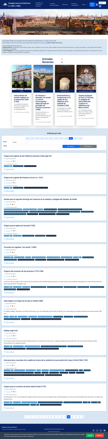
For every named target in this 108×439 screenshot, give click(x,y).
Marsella (43, 91)
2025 (32, 138)
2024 (37, 138)
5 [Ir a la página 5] (39, 417)
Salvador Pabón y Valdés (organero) (38, 286)
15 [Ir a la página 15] (72, 417)
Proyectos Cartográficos (75, 4)
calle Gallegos (45, 372)
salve (5, 316)
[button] (8, 22)
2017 (71, 138)
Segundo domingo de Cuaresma (30, 209)
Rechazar (99, 435)
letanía (75, 257)
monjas (32, 404)
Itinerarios (65, 4)
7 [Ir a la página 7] (45, 417)
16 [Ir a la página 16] (75, 417)
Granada (8, 161)
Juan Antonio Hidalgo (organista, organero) (72, 402)
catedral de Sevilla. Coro (32, 214)
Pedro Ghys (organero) (18, 166)
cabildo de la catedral (87, 257)
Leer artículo (9, 169)
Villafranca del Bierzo (86, 91)
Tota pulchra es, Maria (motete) (38, 257)
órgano (5, 166)
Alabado (38, 370)
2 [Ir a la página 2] (31, 417)
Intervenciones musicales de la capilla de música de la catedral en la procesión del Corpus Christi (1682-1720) (46, 360)
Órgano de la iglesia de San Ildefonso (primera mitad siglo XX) (28, 156)
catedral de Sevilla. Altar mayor (72, 259)
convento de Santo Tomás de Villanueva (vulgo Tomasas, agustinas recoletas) (42, 348)
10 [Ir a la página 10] (54, 417)
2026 (27, 138)
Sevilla (8, 204)
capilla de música (57, 316)
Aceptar (90, 435)
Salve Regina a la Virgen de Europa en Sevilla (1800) (23, 301)
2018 (66, 138)
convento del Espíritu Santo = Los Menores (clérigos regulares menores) (46, 319)
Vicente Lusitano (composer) (87, 211)
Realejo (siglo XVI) (11, 330)
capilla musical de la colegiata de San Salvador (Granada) (69, 209)
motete (39, 209)
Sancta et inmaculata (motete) (53, 257)
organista (94, 402)
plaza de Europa (25, 319)
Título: (5, 146)
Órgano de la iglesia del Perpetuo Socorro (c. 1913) (23, 177)
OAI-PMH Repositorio (54, 431)
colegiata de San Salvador (62, 214)
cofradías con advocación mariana (45, 316)
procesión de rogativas (19, 257)
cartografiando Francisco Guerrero (57, 370)
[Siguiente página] (82, 416)
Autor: (5, 142)
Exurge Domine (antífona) (66, 257)
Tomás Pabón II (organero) (28, 235)
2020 (56, 138)
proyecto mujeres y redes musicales (32, 346)
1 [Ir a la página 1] (28, 417)
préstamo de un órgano (18, 346)
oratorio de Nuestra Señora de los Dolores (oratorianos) (36, 187)
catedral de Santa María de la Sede (46, 214)
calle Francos (72, 372)
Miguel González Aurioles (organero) (55, 286)
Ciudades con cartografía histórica (39, 4)
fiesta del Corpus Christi (19, 370)
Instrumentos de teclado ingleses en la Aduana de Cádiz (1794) (21, 98)
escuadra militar (67, 316)
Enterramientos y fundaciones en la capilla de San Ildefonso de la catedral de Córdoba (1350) (64, 100)
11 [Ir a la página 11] (58, 417)
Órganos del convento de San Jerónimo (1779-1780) (23, 271)
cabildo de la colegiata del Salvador (75, 346)
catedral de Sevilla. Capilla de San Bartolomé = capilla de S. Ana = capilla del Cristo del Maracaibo (24, 375)
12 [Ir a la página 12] (61, 417)
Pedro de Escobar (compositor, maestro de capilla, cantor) (16, 211)
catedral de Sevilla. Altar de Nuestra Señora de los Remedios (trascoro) (18, 372)
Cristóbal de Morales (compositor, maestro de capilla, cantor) (42, 211)
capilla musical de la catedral (50, 209)
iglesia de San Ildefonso (29, 166)
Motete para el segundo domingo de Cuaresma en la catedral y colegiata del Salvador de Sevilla (40, 199)
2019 (61, 138)
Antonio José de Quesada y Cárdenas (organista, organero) (50, 402)
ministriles (86, 370)
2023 (42, 138)
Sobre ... (84, 4)
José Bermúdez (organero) (83, 286)
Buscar (92, 4)
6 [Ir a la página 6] (42, 417)
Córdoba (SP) (65, 91)
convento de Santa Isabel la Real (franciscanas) (13, 348)
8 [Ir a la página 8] (48, 417)
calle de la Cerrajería (54, 372)
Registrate (42, 43)
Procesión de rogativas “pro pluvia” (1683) (20, 247)
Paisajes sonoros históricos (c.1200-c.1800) (19, 4)
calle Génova (37, 372)
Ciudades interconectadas (54, 4)
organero (85, 402)
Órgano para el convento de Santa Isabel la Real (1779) (25, 386)
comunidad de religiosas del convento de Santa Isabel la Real (53, 346)
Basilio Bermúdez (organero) (70, 286)
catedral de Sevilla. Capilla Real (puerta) (56, 259)
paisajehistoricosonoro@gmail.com (54, 429)
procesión (6, 257)
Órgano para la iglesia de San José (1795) (19, 225)
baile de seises (45, 370)
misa (11, 316)
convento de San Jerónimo (22, 289)
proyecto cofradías (32, 316)
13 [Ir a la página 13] (65, 417)
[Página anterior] (25, 416)
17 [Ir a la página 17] (79, 417)
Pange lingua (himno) (30, 370)
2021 (51, 138)
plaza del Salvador (64, 372)
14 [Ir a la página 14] (68, 417)
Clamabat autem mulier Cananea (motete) (13, 209)
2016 (75, 138)
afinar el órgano (26, 286)
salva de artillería (21, 316)
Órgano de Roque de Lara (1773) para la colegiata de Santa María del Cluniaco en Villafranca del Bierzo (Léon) (86, 101)
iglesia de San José (50, 235)
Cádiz (21, 91)
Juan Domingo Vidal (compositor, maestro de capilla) (15, 214)
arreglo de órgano (17, 235)
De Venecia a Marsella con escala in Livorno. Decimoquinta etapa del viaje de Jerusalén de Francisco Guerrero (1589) (43, 102)
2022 (46, 138)
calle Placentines (80, 372)
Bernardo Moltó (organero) (9, 289)
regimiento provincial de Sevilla (80, 316)
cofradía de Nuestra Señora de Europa (12, 319)
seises (81, 370)
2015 (80, 138)
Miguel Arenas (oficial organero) (96, 286)
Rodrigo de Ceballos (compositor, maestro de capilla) (69, 211)
